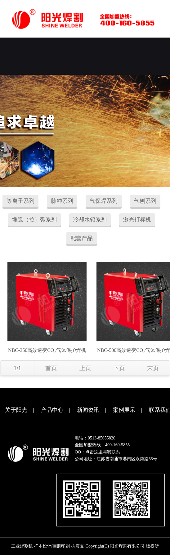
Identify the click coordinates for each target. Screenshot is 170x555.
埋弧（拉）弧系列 (34, 219)
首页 (51, 368)
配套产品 (81, 238)
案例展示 (124, 410)
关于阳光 (16, 410)
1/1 (17, 368)
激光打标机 (137, 219)
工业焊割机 (22, 546)
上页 (85, 368)
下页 (119, 368)
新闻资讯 (88, 410)
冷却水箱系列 (90, 219)
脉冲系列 (62, 201)
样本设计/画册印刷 (52, 546)
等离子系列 (20, 201)
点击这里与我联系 (102, 452)
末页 (153, 368)
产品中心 (52, 410)
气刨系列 (145, 201)
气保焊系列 (104, 201)
